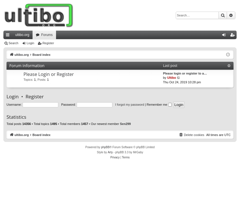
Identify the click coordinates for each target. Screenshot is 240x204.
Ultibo (171, 77)
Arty (110, 152)
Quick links (9, 36)
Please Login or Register (48, 74)
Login (30, 43)
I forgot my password (129, 104)
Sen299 (125, 124)
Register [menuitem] (234, 36)
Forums (47, 35)
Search (13, 43)
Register (48, 43)
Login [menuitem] (225, 36)
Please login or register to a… (185, 73)
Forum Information (26, 65)
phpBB (105, 147)
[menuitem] (191, 135)
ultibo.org (22, 35)
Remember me (159, 104)
